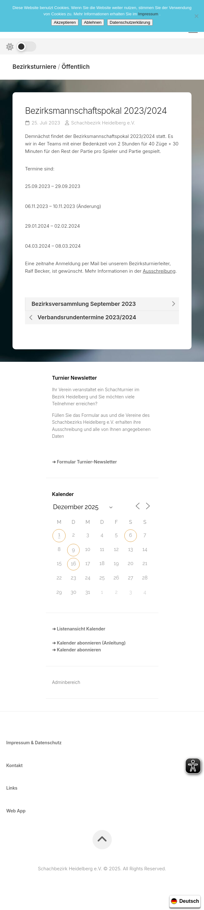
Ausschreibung (159, 271)
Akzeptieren (65, 22)
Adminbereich (66, 682)
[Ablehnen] (196, 16)
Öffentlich (76, 66)
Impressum (148, 14)
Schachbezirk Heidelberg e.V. (103, 123)
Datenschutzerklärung (130, 22)
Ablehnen (93, 22)
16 (73, 564)
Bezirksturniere (34, 66)
